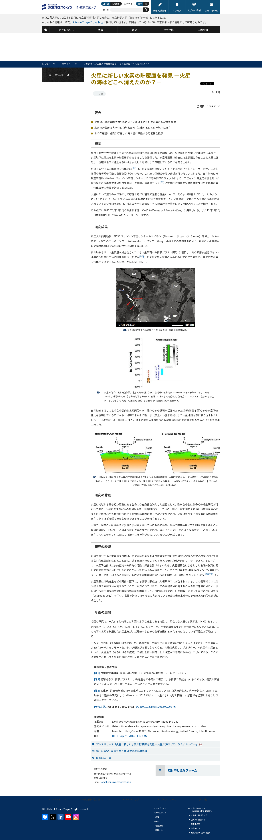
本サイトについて (61, 799)
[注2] (97, 679)
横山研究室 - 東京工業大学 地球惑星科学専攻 (121, 751)
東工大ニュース (69, 64)
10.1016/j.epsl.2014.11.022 (127, 736)
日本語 (106, 3)
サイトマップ (132, 799)
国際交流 (159, 830)
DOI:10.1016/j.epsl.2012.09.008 (154, 706)
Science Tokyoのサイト (86, 22)
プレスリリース (168, 799)
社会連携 (159, 825)
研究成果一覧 (103, 758)
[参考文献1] (101, 706)
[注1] (97, 673)
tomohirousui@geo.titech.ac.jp (116, 781)
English (116, 3)
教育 (157, 817)
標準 (140, 3)
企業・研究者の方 (198, 819)
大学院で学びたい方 (199, 815)
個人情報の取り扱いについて (96, 799)
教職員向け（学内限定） (201, 832)
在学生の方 (195, 828)
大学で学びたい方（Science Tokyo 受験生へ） (202, 809)
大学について (160, 812)
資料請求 (203, 799)
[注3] (97, 690)
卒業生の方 (195, 824)
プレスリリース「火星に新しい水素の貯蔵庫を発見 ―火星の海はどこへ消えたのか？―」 (149, 744)
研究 (100, 93)
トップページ (48, 64)
